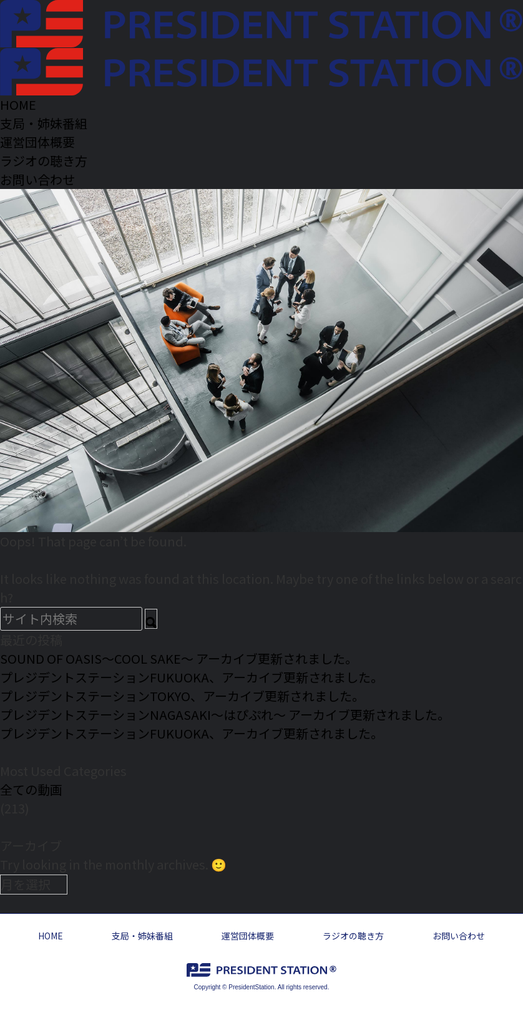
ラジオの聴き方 (353, 935)
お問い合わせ (459, 935)
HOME (50, 935)
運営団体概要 (248, 935)
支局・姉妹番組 (142, 935)
